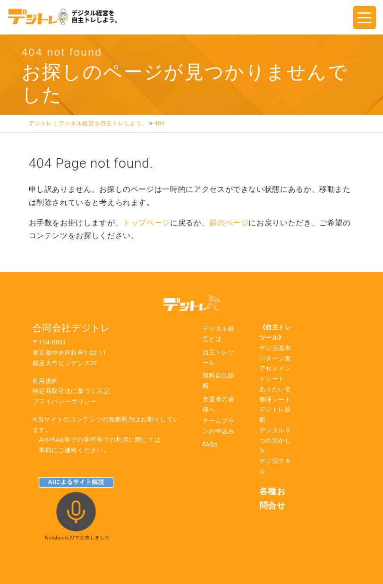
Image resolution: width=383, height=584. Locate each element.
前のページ (228, 222)
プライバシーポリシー (65, 401)
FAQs (210, 444)
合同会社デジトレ (72, 328)
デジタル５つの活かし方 (275, 441)
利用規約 (46, 381)
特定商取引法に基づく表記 (71, 391)
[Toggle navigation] (364, 17)
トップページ (146, 222)
